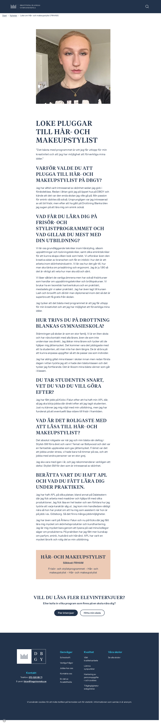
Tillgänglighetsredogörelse (91, 687)
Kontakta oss (66, 673)
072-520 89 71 (35, 677)
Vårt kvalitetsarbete (91, 659)
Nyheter (13, 15)
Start (4, 15)
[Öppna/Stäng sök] (147, 6)
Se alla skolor (114, 657)
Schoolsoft (65, 657)
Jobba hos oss (66, 668)
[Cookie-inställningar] (4, 720)
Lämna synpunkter (89, 667)
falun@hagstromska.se (35, 681)
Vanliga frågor (66, 663)
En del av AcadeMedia (66, 680)
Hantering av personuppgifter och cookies (91, 677)
